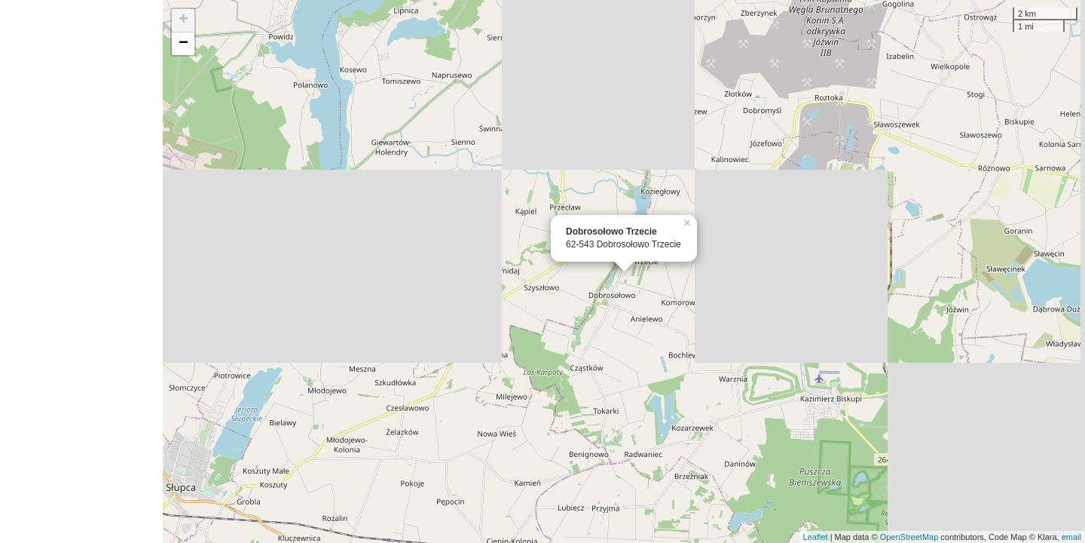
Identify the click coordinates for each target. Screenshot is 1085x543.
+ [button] (183, 20)
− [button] (183, 43)
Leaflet (815, 536)
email (1071, 536)
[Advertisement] (81, 271)
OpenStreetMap (909, 536)
